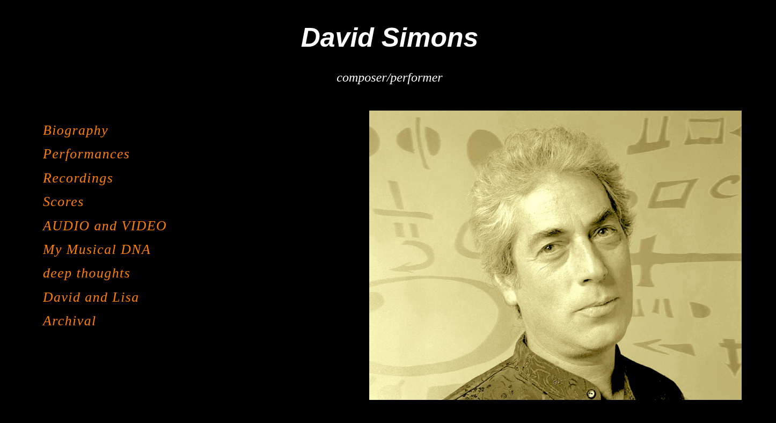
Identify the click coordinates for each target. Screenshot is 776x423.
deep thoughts (86, 273)
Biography (75, 130)
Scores (63, 201)
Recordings (78, 178)
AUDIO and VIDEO (105, 226)
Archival (70, 321)
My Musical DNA (97, 249)
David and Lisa (91, 297)
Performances (86, 154)
